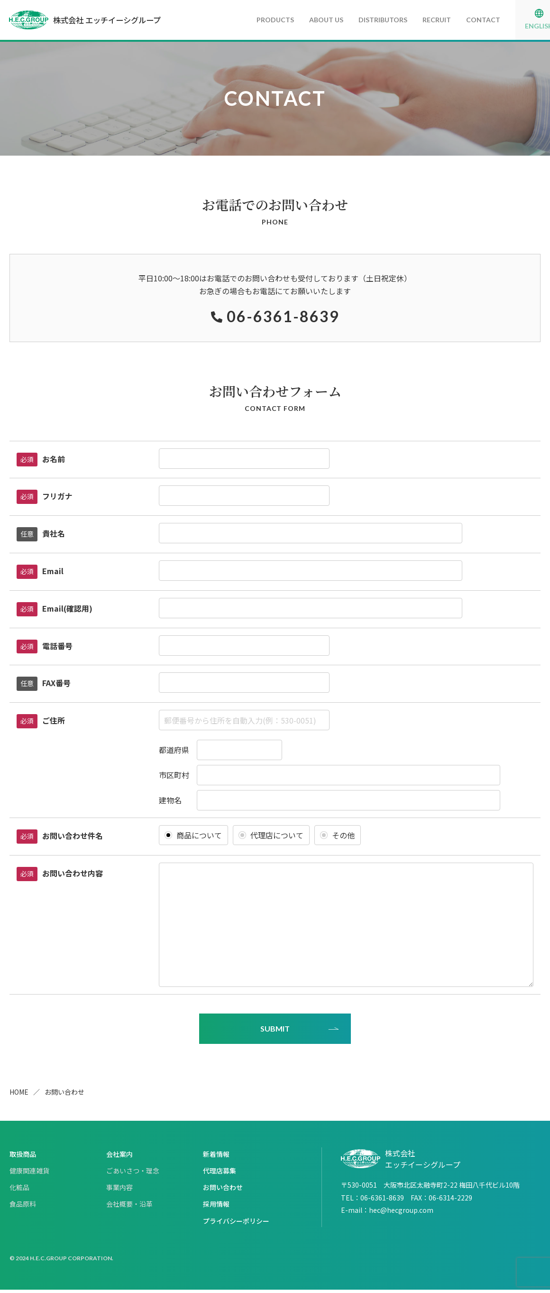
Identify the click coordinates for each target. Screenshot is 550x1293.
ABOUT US (304, 20)
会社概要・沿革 (129, 1207)
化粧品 (19, 1190)
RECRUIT (414, 20)
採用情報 (216, 1207)
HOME (18, 1095)
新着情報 (216, 1157)
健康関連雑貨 (29, 1174)
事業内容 (119, 1190)
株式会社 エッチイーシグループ (97, 19)
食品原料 (22, 1207)
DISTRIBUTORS (360, 20)
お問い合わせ (223, 1190)
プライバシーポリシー (236, 1223)
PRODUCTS (253, 20)
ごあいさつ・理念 (132, 1174)
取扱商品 (22, 1157)
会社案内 (119, 1157)
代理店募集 (219, 1174)
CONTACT (461, 20)
